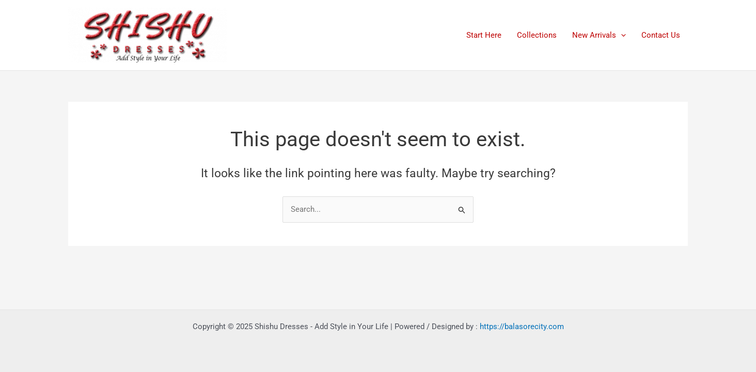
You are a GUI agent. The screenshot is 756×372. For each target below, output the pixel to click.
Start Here (483, 35)
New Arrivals (599, 35)
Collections (537, 35)
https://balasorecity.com (522, 326)
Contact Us (660, 35)
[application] (621, 35)
